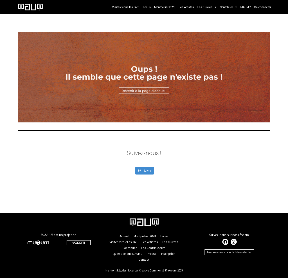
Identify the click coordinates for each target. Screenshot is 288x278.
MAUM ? (245, 7)
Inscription (168, 254)
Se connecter (262, 7)
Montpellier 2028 (164, 7)
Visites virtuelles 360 (123, 242)
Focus (147, 7)
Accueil (124, 236)
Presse (152, 254)
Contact (144, 259)
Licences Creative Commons (145, 270)
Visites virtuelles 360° (126, 7)
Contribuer (228, 7)
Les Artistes (186, 7)
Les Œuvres (206, 7)
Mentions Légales (116, 270)
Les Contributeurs (153, 248)
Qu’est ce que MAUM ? (127, 254)
